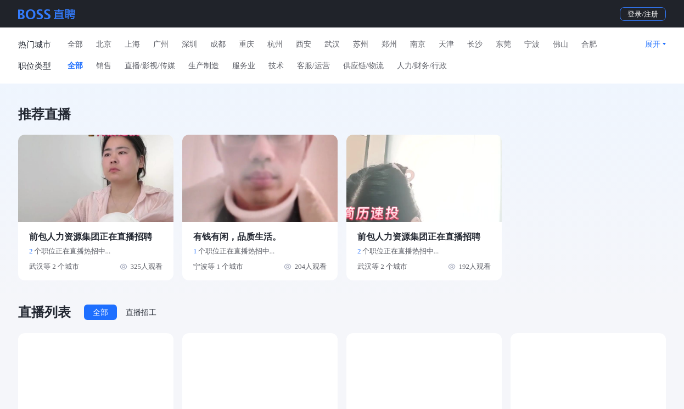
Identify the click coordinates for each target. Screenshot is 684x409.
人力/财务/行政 (422, 66)
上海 (132, 44)
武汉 (332, 44)
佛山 (560, 44)
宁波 (532, 44)
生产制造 (203, 66)
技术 (276, 66)
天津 (446, 44)
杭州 (275, 44)
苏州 (360, 44)
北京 (103, 44)
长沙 (475, 44)
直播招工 (141, 312)
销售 (103, 66)
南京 (417, 44)
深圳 (189, 44)
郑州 (389, 44)
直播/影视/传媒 (150, 66)
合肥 (589, 44)
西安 (303, 44)
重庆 (246, 44)
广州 (161, 44)
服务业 (243, 66)
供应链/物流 (363, 66)
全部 (75, 44)
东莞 (503, 44)
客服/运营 (313, 66)
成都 (218, 44)
